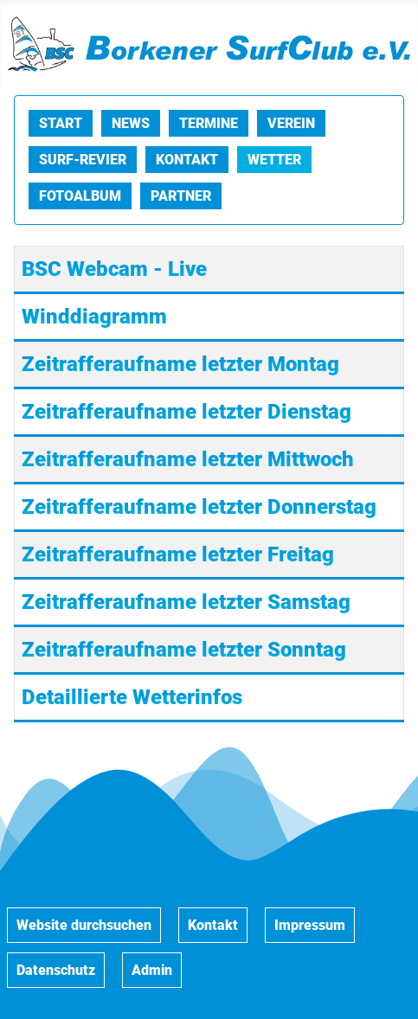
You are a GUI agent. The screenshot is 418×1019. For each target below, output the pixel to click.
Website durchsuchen (83, 925)
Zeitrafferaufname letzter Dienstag (186, 412)
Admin (152, 970)
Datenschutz (55, 970)
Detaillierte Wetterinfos (132, 697)
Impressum (309, 925)
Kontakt (187, 159)
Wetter (274, 159)
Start (60, 123)
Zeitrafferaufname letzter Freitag (178, 554)
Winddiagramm (94, 316)
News (131, 123)
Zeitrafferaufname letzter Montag (180, 364)
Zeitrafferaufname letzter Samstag (186, 602)
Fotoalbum (80, 196)
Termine (208, 123)
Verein (291, 123)
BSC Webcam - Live (114, 269)
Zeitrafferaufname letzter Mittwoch (188, 459)
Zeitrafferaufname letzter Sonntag (184, 650)
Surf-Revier (82, 159)
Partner (181, 196)
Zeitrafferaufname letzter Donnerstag (199, 507)
